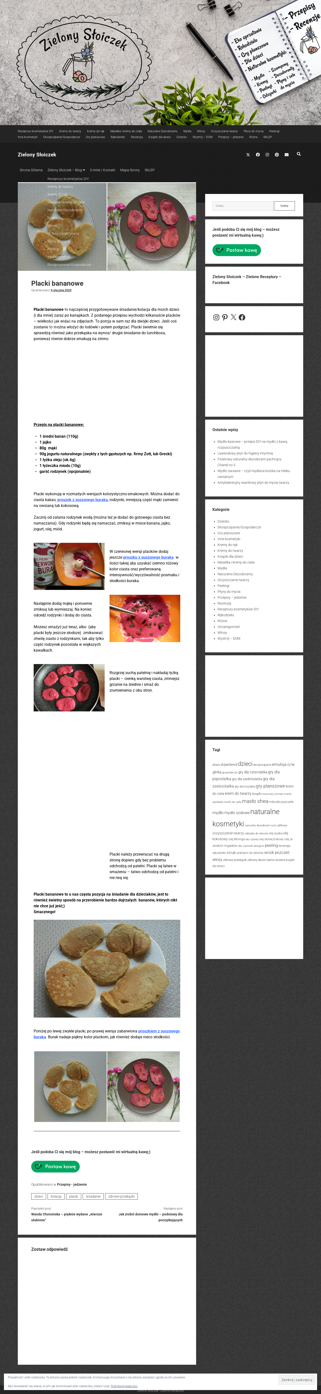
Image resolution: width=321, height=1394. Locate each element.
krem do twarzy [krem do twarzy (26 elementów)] (238, 792)
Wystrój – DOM (202, 137)
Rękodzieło (118, 137)
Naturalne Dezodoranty (163, 131)
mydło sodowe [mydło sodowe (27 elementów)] (237, 811)
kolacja (56, 1195)
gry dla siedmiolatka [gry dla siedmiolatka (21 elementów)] (247, 778)
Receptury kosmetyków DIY (35, 131)
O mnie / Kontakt (107, 170)
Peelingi (274, 131)
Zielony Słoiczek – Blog (67, 170)
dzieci (38, 1195)
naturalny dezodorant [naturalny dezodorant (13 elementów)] (257, 824)
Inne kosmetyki (28, 137)
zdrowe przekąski (121, 1195)
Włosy (201, 131)
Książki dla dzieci (160, 137)
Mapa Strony (137, 170)
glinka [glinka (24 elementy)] (216, 770)
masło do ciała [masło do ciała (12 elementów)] (232, 800)
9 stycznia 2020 (61, 289)
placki (73, 1195)
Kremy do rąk (95, 131)
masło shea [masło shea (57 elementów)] (255, 800)
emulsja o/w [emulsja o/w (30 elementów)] (283, 762)
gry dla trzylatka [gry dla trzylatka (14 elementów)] (245, 785)
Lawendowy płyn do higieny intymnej (245, 452)
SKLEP (267, 137)
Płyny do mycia (253, 131)
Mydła (187, 131)
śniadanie (93, 1195)
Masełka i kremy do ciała (126, 131)
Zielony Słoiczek (37, 155)
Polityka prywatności (124, 1386)
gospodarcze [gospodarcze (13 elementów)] (230, 771)
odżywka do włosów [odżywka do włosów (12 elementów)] (256, 832)
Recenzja (137, 137)
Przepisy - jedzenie (72, 1183)
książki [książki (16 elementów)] (256, 792)
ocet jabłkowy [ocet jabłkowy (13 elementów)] (279, 824)
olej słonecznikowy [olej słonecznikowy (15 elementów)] (271, 837)
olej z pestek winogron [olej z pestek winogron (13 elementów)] (251, 844)
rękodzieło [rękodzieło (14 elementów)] (219, 851)
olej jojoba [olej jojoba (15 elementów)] (275, 832)
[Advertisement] (107, 380)
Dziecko (182, 137)
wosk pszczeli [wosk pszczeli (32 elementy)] (277, 851)
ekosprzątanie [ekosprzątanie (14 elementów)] (262, 763)
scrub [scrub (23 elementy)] (231, 851)
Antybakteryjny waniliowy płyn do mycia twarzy (253, 481)
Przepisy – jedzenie (230, 137)
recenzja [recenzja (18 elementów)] (284, 844)
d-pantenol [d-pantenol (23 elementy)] (229, 763)
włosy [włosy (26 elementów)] (217, 858)
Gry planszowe (95, 137)
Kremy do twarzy (70, 131)
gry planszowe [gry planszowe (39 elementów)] (270, 784)
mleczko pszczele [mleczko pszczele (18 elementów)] (281, 800)
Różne (253, 137)
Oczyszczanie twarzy (224, 131)
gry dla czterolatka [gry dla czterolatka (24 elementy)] (252, 770)
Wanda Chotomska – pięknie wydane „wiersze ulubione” (66, 1216)
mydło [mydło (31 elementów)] (218, 811)
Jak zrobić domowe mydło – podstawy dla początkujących (151, 1216)
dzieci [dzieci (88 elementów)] (245, 762)
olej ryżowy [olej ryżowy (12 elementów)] (251, 837)
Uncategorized (229, 625)
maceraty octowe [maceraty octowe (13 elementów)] (272, 792)
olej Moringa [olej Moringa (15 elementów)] (237, 837)
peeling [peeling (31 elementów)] (271, 843)
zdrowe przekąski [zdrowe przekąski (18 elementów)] (235, 858)
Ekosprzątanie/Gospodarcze (61, 137)
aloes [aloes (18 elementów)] (216, 763)
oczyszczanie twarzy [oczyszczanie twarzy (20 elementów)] (228, 832)
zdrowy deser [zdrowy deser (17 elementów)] (257, 858)
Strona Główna (31, 170)
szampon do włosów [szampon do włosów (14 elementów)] (249, 851)
